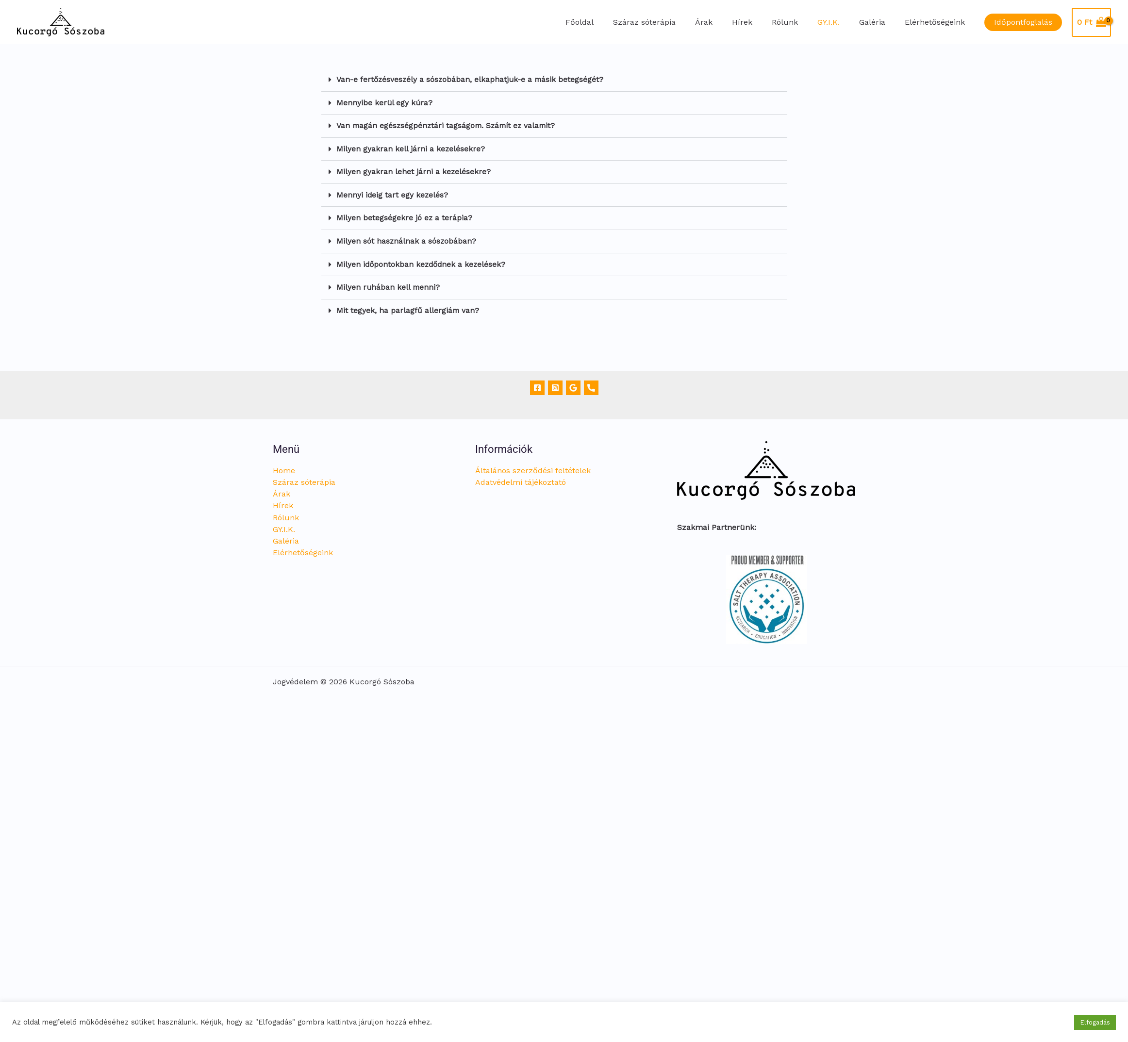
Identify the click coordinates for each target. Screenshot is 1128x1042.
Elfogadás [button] (1095, 1022)
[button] (1023, 22)
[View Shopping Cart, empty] (1091, 22)
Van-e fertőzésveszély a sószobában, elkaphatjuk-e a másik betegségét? (471, 79)
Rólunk (798, 22)
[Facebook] (537, 385)
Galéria (878, 22)
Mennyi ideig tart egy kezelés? (392, 193)
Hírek (759, 22)
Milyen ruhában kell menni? (388, 284)
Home (284, 467)
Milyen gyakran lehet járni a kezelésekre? (413, 170)
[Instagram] (555, 385)
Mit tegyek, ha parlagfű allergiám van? (408, 307)
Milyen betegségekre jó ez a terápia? (404, 216)
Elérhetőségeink (937, 22)
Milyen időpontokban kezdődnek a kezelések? (422, 261)
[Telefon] (591, 385)
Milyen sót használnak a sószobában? (406, 239)
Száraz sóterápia (669, 22)
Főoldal (609, 22)
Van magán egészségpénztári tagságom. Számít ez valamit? (448, 125)
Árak (725, 22)
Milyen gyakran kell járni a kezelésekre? (410, 147)
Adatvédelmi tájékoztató (520, 479)
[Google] (573, 385)
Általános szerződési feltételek (533, 467)
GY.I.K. (838, 22)
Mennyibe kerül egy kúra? (384, 102)
